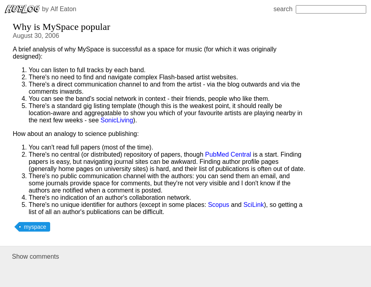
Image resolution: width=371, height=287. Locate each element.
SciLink (253, 204)
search (319, 9)
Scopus (218, 204)
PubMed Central (228, 154)
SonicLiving (117, 120)
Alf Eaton (63, 9)
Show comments (35, 256)
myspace (35, 227)
